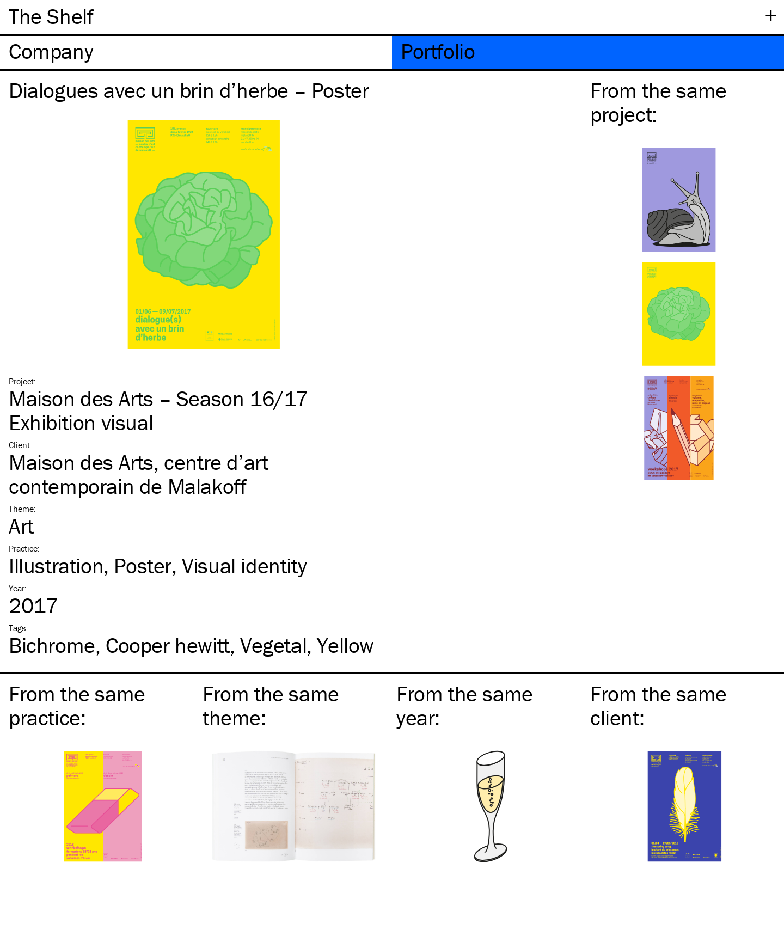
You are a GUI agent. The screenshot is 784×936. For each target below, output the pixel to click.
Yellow (345, 645)
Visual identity (244, 565)
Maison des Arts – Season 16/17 (158, 398)
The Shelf (51, 16)
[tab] (196, 52)
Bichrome (52, 645)
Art (21, 525)
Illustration (56, 565)
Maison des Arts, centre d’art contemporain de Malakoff (138, 474)
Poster (142, 565)
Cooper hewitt (168, 645)
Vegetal (273, 645)
